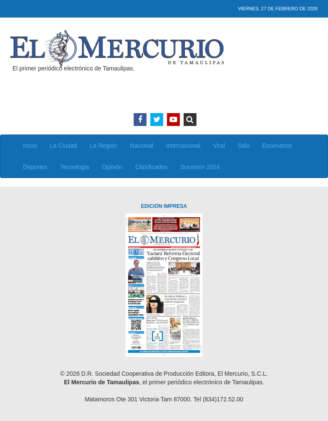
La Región (103, 145)
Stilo (243, 145)
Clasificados (151, 167)
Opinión (112, 167)
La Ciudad (63, 145)
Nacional (141, 145)
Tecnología (74, 167)
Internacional (183, 145)
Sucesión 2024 (200, 167)
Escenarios (277, 145)
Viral (219, 145)
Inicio (30, 145)
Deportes (35, 167)
